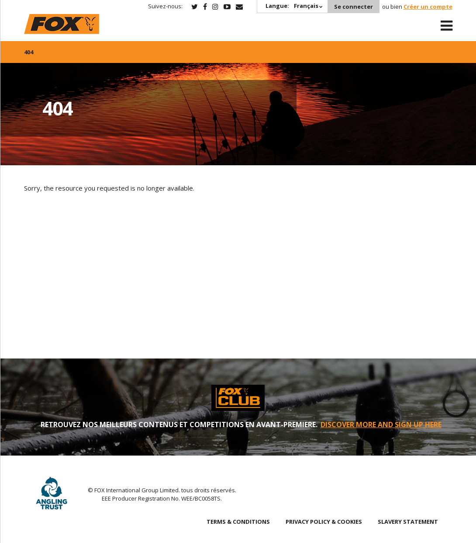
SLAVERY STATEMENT (408, 522)
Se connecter (353, 6)
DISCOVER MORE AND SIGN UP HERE (381, 424)
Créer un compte (428, 6)
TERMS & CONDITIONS (238, 522)
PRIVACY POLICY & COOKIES (324, 522)
